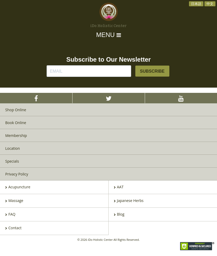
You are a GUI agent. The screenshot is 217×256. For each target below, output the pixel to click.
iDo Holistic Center (108, 26)
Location (12, 148)
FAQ (10, 214)
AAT (119, 187)
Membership (16, 135)
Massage (14, 201)
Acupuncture (17, 187)
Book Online (15, 122)
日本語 (196, 3)
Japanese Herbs (129, 201)
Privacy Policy (16, 174)
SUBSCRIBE (152, 71)
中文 (210, 3)
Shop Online (15, 109)
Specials (12, 161)
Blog (119, 214)
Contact (13, 228)
